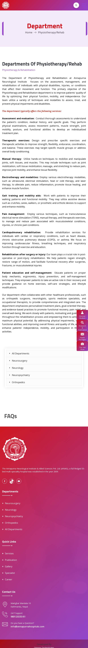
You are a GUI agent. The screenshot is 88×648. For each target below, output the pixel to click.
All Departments (20, 353)
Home (28, 32)
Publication (11, 560)
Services (9, 553)
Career (8, 579)
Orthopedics (18, 382)
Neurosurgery (19, 360)
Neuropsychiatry (21, 375)
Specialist (10, 573)
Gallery (8, 566)
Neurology (17, 367)
